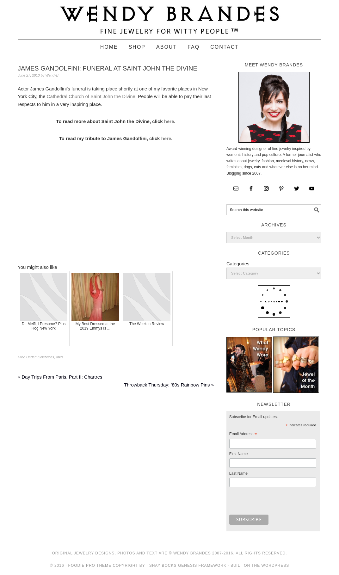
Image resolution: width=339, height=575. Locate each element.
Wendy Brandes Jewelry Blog (169, 16)
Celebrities (46, 357)
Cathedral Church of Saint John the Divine (91, 96)
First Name (238, 454)
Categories (238, 263)
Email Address (243, 435)
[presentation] (277, 502)
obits (59, 357)
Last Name (238, 473)
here (169, 121)
